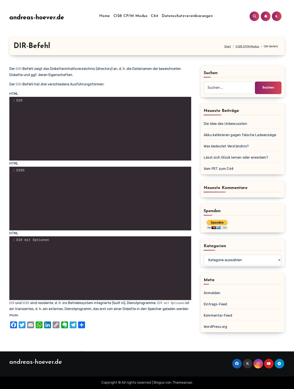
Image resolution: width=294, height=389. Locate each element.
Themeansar (182, 383)
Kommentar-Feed (218, 315)
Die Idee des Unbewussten (225, 124)
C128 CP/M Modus (130, 16)
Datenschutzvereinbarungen (187, 16)
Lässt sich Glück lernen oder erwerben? (236, 157)
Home (104, 16)
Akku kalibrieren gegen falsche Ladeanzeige (240, 135)
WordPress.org (215, 327)
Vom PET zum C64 (218, 169)
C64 (154, 16)
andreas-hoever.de (36, 17)
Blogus (159, 383)
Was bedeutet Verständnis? (226, 146)
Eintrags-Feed (215, 304)
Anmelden (212, 293)
